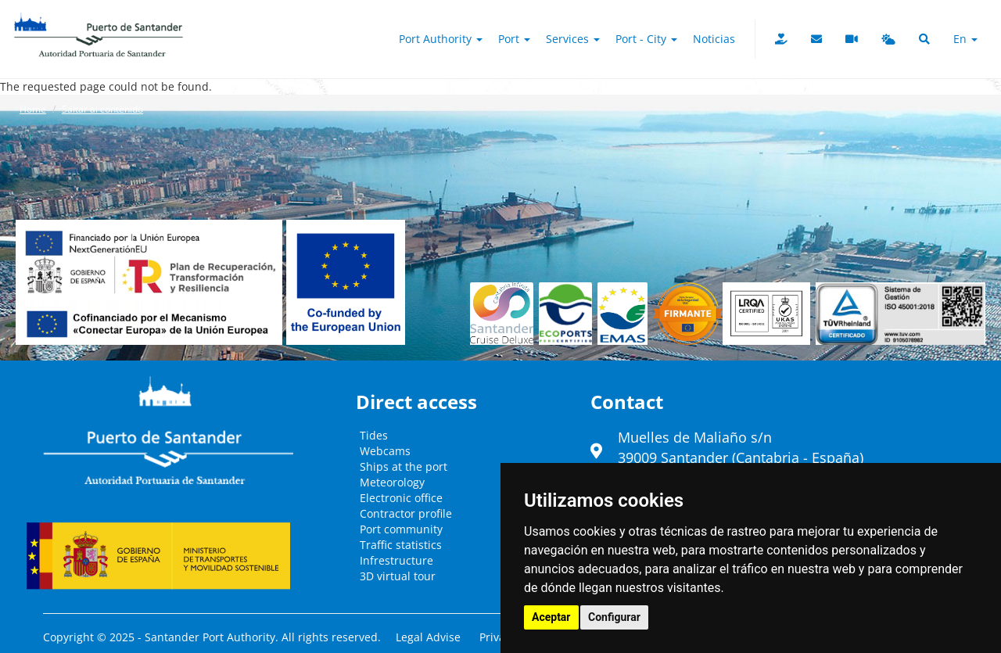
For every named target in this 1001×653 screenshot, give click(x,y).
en (965, 38)
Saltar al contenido (102, 109)
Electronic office (401, 497)
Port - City (646, 38)
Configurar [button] (614, 617)
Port (514, 38)
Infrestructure (396, 560)
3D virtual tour (398, 576)
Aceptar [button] (551, 617)
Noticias (714, 38)
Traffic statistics (401, 544)
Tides (374, 435)
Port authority (441, 38)
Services (573, 38)
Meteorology (392, 482)
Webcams (385, 450)
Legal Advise (428, 637)
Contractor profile (406, 513)
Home (33, 109)
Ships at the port (403, 466)
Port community (401, 529)
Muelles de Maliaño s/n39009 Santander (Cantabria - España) (740, 447)
